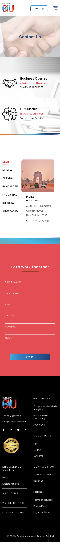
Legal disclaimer (42, 512)
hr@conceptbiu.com (32, 113)
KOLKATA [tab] (8, 203)
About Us (10, 493)
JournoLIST (39, 424)
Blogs (5, 477)
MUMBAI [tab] (7, 170)
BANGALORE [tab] (10, 186)
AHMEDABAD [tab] (10, 211)
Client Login (13, 512)
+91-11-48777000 (11, 416)
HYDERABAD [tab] (9, 194)
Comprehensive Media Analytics (45, 408)
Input (36, 443)
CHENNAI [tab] (7, 178)
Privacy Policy (40, 505)
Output (37, 449)
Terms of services (43, 499)
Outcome (38, 455)
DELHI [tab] (5, 161)
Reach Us (38, 480)
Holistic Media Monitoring (40, 417)
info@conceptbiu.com (33, 83)
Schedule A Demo (42, 474)
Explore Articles (10, 483)
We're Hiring (13, 502)
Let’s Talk (30, 357)
